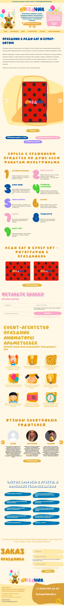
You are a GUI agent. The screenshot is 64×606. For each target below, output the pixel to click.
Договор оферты (6, 600)
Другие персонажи (32, 285)
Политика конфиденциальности (9, 601)
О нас (5, 31)
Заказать (33, 130)
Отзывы (42, 31)
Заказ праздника (54, 31)
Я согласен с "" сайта (46, 317)
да (30, 26)
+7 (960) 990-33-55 (47, 588)
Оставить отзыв (32, 461)
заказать (54, 23)
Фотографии (32, 31)
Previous (5, 101)
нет (34, 26)
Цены (23, 31)
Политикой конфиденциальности (49, 317)
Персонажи (14, 31)
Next (60, 101)
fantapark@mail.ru (46, 594)
